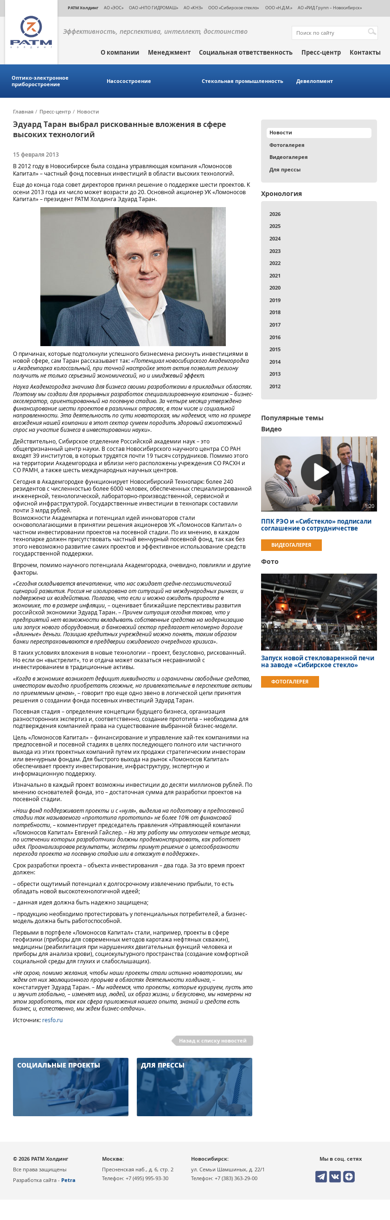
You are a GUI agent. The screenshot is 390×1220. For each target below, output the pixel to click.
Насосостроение (129, 81)
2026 (275, 213)
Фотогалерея (287, 144)
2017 (275, 324)
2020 (275, 287)
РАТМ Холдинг (83, 8)
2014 (275, 361)
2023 (275, 250)
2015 (275, 349)
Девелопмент (314, 81)
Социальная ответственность (246, 53)
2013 (275, 373)
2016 (275, 337)
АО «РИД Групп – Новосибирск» (330, 8)
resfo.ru (52, 1020)
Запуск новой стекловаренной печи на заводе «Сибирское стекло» (317, 661)
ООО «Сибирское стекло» (233, 8)
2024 (275, 238)
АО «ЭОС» (113, 8)
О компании (120, 53)
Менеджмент (169, 53)
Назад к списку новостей (213, 1040)
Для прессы (284, 169)
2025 (275, 225)
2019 (275, 300)
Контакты (365, 53)
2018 (275, 312)
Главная (23, 111)
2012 (275, 386)
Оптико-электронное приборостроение (40, 81)
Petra (68, 1179)
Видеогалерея (288, 156)
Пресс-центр (321, 53)
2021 (275, 275)
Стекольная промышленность (242, 81)
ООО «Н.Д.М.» (278, 8)
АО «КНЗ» (193, 8)
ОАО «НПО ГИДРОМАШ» (153, 8)
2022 (275, 262)
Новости (88, 111)
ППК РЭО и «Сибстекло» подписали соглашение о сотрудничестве (316, 525)
